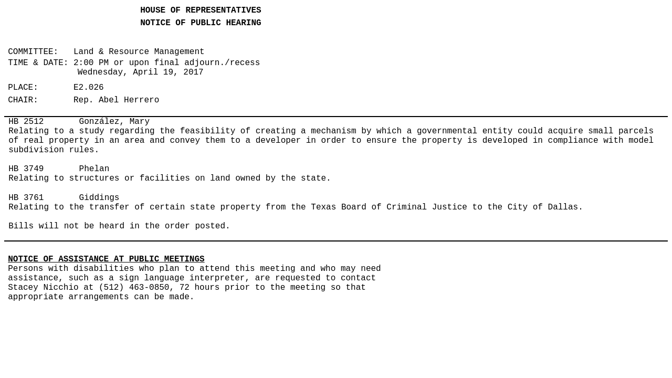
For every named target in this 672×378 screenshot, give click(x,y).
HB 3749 (26, 169)
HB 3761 (26, 198)
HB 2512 (26, 122)
